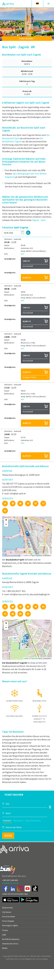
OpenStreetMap (36, 555)
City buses (6, 912)
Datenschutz (7, 907)
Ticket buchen (27, 38)
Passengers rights (10, 925)
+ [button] (6, 520)
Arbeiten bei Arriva (10, 943)
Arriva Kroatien (8, 916)
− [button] (6, 524)
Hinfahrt (7, 820)
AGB (4, 934)
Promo (5, 930)
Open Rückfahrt (33, 820)
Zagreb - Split (39, 220)
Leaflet (26, 555)
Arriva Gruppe (8, 921)
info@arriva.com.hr (10, 883)
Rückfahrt (18, 820)
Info (22, 254)
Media (4, 948)
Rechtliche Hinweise (10, 939)
